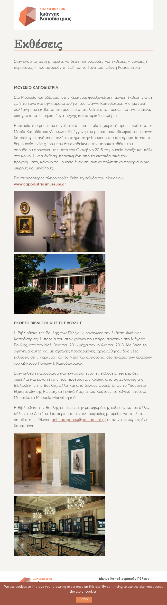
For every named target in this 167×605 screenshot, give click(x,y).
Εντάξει (84, 599)
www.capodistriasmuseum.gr (40, 184)
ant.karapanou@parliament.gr (79, 420)
